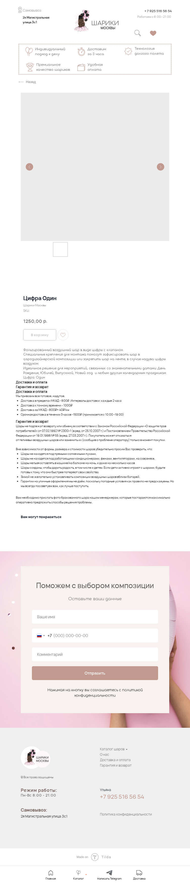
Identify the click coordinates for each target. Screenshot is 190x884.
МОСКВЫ (108, 28)
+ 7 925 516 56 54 (158, 11)
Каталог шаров (112, 749)
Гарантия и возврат (116, 765)
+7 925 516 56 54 (122, 796)
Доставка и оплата (115, 759)
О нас (104, 754)
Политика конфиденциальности (126, 814)
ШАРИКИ (105, 23)
